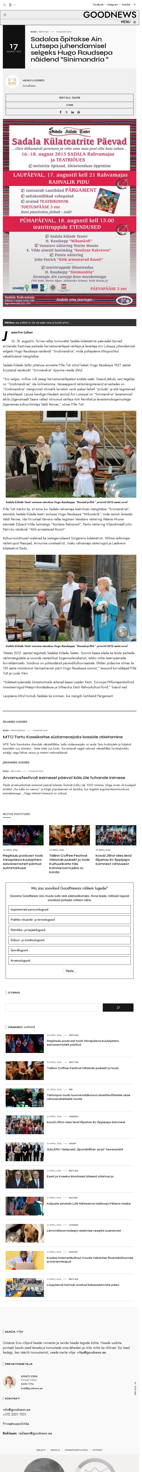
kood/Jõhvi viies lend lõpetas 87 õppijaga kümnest (86, 1122)
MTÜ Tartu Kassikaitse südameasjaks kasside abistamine (63, 736)
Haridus (73, 1116)
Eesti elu (44, 31)
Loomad (73, 1224)
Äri (71, 1089)
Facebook (98, 4)
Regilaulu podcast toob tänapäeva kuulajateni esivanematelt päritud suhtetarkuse (23, 861)
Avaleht (41, 1450)
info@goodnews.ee (16, 1409)
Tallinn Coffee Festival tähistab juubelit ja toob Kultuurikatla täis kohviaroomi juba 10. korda (69, 863)
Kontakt (98, 1450)
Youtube (126, 4)
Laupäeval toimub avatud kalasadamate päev (83, 1285)
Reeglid (55, 1450)
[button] (2, 10)
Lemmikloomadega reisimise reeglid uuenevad (84, 1230)
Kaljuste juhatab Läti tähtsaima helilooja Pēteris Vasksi (89, 1203)
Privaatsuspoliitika (16, 1423)
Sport (72, 1143)
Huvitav (73, 1251)
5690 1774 (27, 1384)
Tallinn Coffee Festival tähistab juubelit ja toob (83, 1068)
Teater (76, 97)
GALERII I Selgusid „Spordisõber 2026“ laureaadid (85, 1149)
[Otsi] (118, 1007)
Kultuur (73, 1197)
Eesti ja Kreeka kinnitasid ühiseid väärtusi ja (80, 1176)
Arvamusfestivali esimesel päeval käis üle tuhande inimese (64, 777)
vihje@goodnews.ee (91, 1352)
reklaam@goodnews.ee (35, 1433)
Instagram (112, 4)
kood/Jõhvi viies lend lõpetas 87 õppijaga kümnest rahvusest (113, 859)
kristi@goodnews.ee (31, 1388)
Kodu (34, 31)
